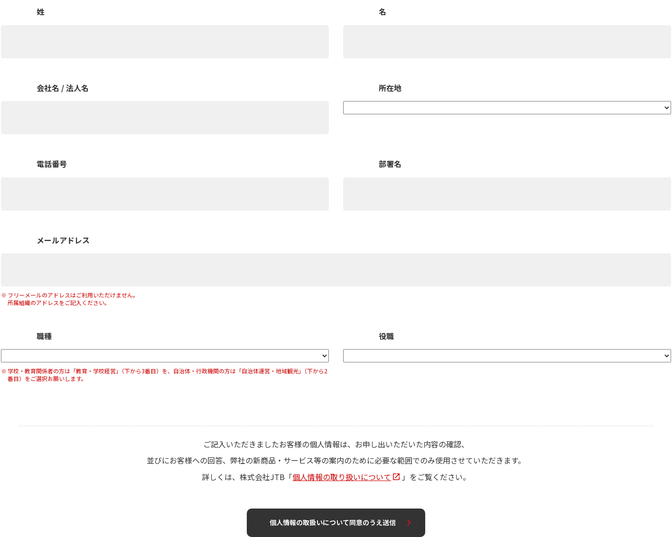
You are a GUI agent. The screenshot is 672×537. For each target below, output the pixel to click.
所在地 (390, 88)
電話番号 (52, 164)
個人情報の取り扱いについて (341, 476)
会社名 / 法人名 (63, 88)
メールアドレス (63, 240)
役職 (386, 336)
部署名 (390, 164)
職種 (44, 336)
